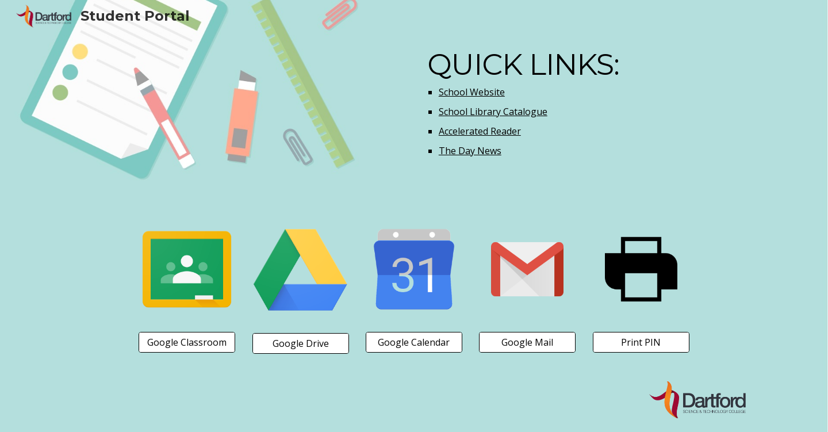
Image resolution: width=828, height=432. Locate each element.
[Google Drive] (300, 343)
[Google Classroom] (187, 342)
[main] (584, 103)
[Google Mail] (527, 342)
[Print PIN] (641, 342)
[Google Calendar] (414, 342)
